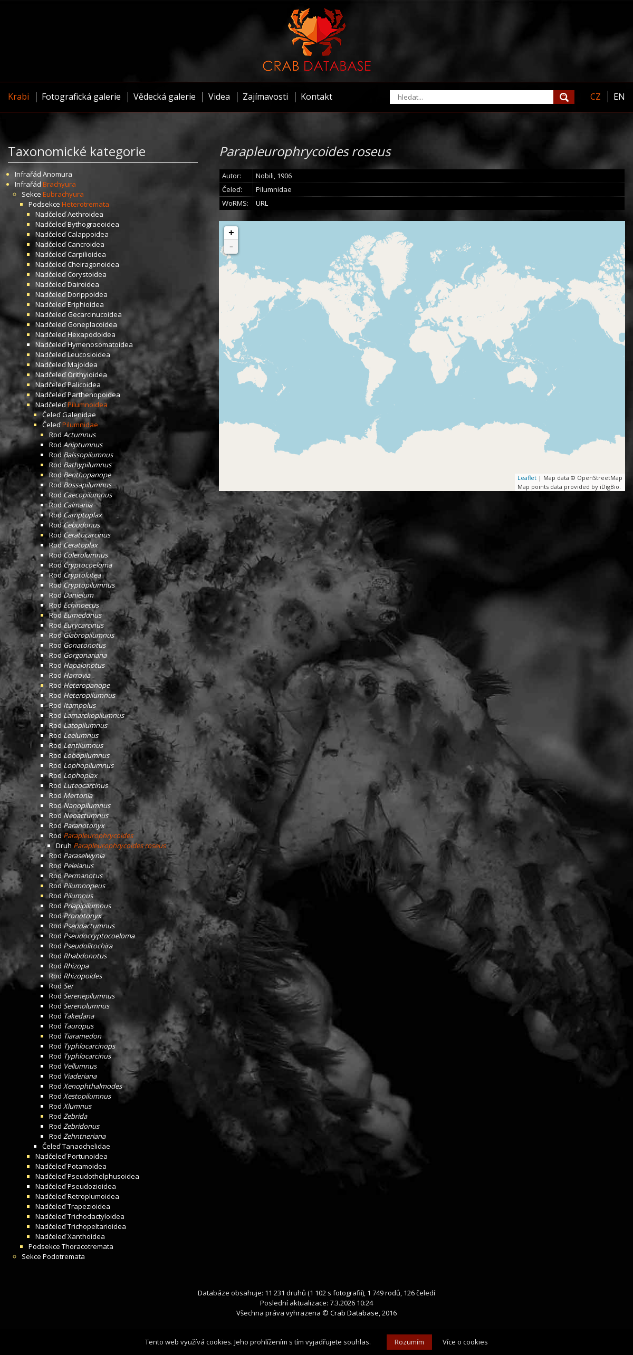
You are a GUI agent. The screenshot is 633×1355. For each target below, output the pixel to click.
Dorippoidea (88, 294)
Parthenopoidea (94, 394)
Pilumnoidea (88, 404)
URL (262, 203)
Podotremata (64, 1256)
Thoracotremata (87, 1246)
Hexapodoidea (92, 334)
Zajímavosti (265, 96)
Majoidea (83, 364)
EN (619, 96)
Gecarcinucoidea (95, 314)
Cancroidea (86, 244)
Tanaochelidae (86, 1146)
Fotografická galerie (81, 96)
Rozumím (409, 1342)
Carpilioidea (87, 254)
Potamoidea (87, 1166)
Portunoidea (88, 1156)
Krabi (18, 96)
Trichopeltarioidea (97, 1226)
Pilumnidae (80, 424)
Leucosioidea (89, 354)
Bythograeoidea (93, 224)
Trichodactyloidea (96, 1216)
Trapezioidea (89, 1206)
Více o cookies (465, 1342)
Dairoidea (83, 284)
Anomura (57, 174)
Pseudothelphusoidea (103, 1176)
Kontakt (316, 96)
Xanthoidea (86, 1236)
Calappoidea (88, 234)
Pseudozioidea (92, 1186)
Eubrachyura (63, 194)
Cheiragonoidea (93, 264)
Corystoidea (87, 274)
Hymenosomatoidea (100, 344)
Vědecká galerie (164, 96)
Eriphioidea (86, 304)
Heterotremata (85, 204)
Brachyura (59, 184)
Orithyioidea (87, 374)
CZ (595, 96)
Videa (219, 96)
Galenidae (79, 414)
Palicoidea (84, 384)
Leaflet (526, 478)
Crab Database (354, 1313)
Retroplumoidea (93, 1196)
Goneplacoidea (92, 324)
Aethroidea (85, 214)
